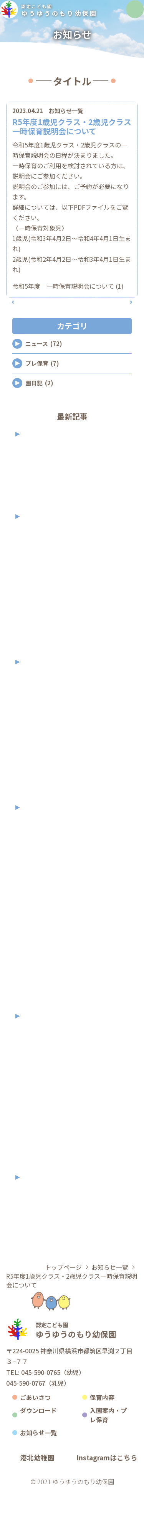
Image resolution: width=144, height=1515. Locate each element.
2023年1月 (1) (36, 1019)
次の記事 (114, 321)
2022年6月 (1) (36, 1133)
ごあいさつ (35, 1422)
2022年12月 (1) (38, 1054)
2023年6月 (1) (36, 940)
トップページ (63, 1292)
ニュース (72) (43, 369)
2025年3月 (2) (36, 649)
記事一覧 (72, 321)
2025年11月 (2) (38, 554)
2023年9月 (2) (36, 893)
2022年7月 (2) (36, 1117)
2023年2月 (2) (36, 1003)
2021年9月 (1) (36, 1215)
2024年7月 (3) (36, 763)
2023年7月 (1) (36, 924)
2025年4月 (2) (36, 633)
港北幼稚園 (37, 1482)
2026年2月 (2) (36, 504)
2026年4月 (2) (36, 488)
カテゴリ (38, 103)
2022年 (35, 1041)
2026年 (35, 459)
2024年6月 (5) (36, 779)
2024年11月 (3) (38, 716)
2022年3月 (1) (36, 1164)
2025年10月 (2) (38, 570)
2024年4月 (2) (36, 810)
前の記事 (30, 321)
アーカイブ (106, 103)
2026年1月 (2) (36, 519)
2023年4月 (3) (36, 972)
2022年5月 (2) (36, 1149)
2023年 (35, 832)
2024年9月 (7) (36, 747)
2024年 (35, 687)
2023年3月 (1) (36, 987)
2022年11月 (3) (38, 1070)
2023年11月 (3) (38, 861)
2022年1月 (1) (36, 1180)
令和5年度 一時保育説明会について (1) (68, 298)
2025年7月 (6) (36, 618)
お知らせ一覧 (66, 123)
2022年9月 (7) (36, 1101)
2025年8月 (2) (36, 602)
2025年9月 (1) (36, 586)
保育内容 (102, 1422)
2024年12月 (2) (38, 700)
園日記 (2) (39, 408)
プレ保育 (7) (42, 388)
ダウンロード (38, 1435)
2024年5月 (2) (36, 795)
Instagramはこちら (106, 1482)
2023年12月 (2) (38, 845)
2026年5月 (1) (36, 472)
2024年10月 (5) (38, 731)
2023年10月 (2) (38, 877)
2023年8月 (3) (36, 909)
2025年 (35, 541)
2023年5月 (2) (36, 956)
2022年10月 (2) (38, 1086)
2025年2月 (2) (36, 665)
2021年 (35, 1202)
